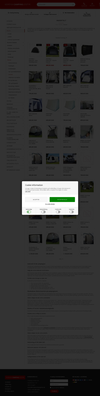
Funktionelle (58, 210)
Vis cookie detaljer (50, 204)
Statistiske (71, 210)
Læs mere (27, 191)
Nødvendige (29, 210)
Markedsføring (43, 210)
